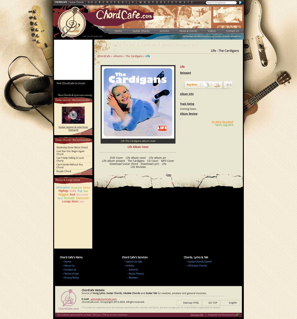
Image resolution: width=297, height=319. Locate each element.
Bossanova (76, 187)
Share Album (228, 84)
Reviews (133, 277)
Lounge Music (70, 201)
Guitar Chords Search (200, 261)
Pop (80, 190)
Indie (73, 191)
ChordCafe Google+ (80, 90)
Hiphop (63, 191)
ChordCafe (104, 56)
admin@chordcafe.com (104, 299)
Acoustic (69, 198)
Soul (60, 198)
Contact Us (232, 31)
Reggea (63, 194)
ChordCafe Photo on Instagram (88, 90)
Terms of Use (71, 273)
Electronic (82, 198)
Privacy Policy (71, 277)
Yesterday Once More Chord (72, 147)
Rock (72, 194)
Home (118, 31)
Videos (212, 31)
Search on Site (134, 261)
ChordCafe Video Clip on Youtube (59, 90)
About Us (69, 265)
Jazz (82, 201)
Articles (164, 31)
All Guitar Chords (197, 265)
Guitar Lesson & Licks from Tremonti (73, 128)
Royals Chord (63, 171)
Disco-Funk (82, 194)
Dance (86, 187)
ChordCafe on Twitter (73, 90)
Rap (85, 191)
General (133, 269)
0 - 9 (90, 2)
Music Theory (136, 273)
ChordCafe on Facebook (66, 90)
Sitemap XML (197, 314)
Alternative (63, 187)
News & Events (188, 31)
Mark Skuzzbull (224, 121)
